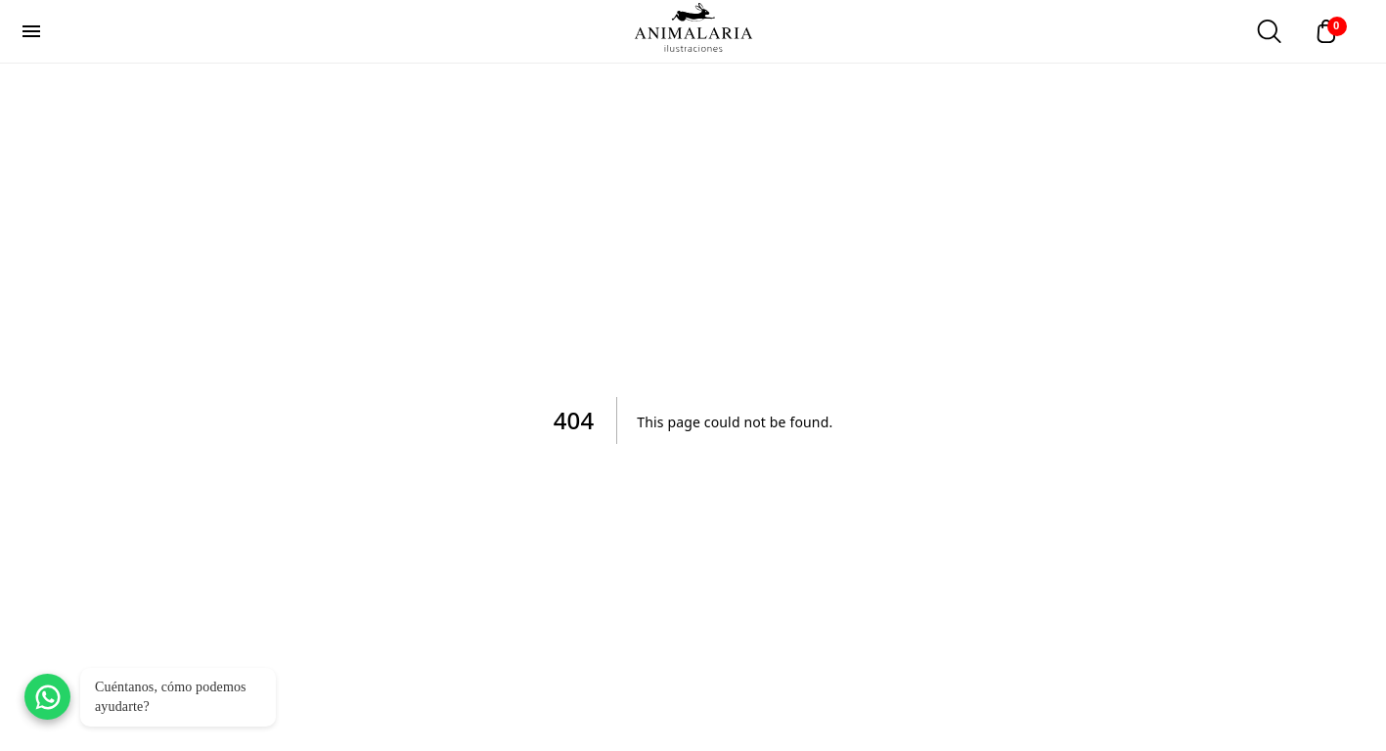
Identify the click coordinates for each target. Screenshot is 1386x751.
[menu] (31, 31)
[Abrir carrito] (1331, 31)
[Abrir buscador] (1268, 31)
